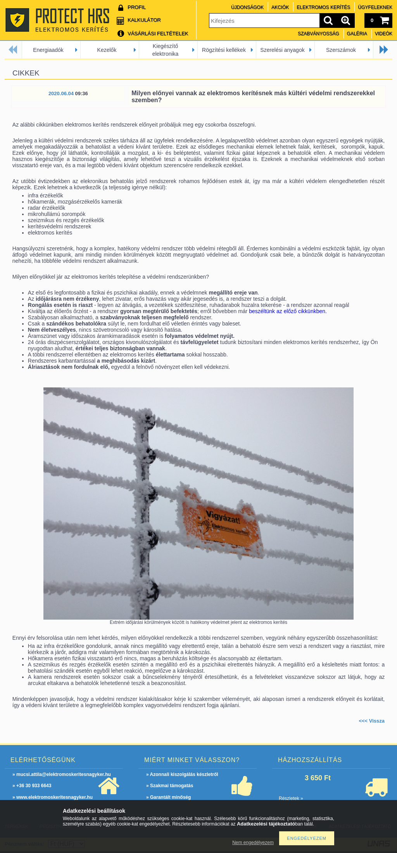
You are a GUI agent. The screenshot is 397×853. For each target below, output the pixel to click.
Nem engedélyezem (253, 842)
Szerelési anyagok (282, 50)
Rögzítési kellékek (224, 50)
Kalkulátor (144, 20)
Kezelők (107, 50)
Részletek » (291, 798)
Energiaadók (48, 50)
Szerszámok (341, 50)
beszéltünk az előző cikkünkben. (288, 311)
